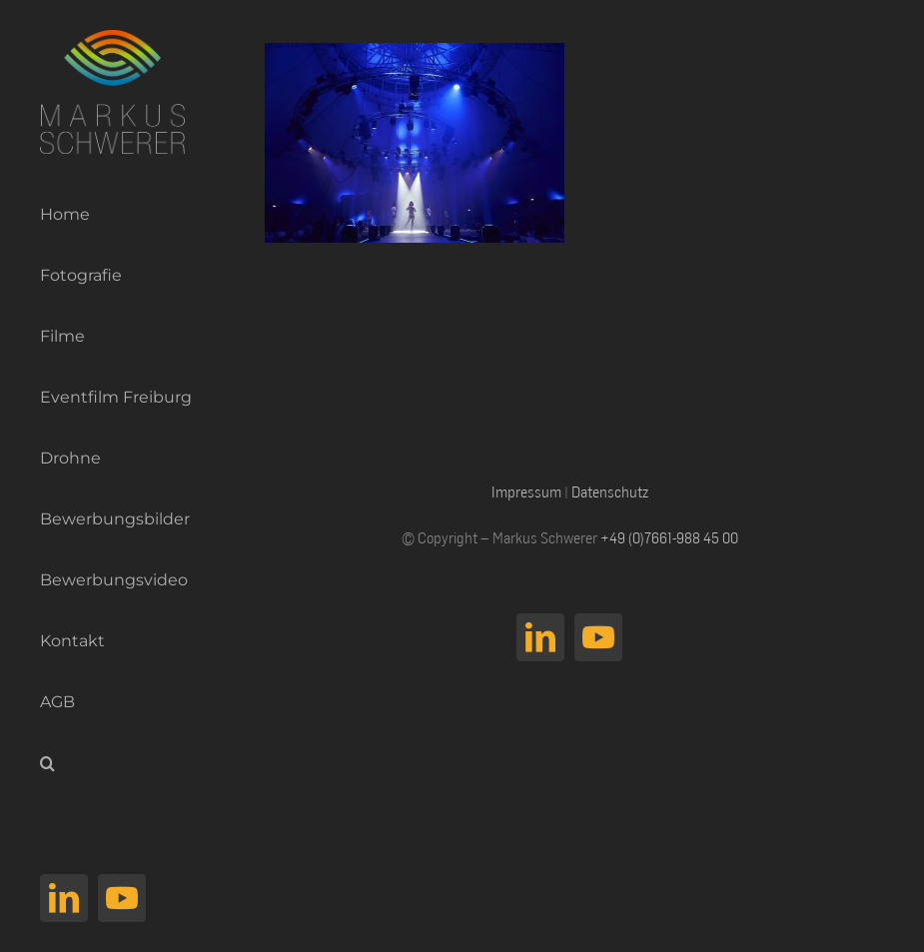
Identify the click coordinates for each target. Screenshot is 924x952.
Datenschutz (609, 491)
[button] (107, 763)
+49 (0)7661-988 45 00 (669, 537)
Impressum (526, 491)
